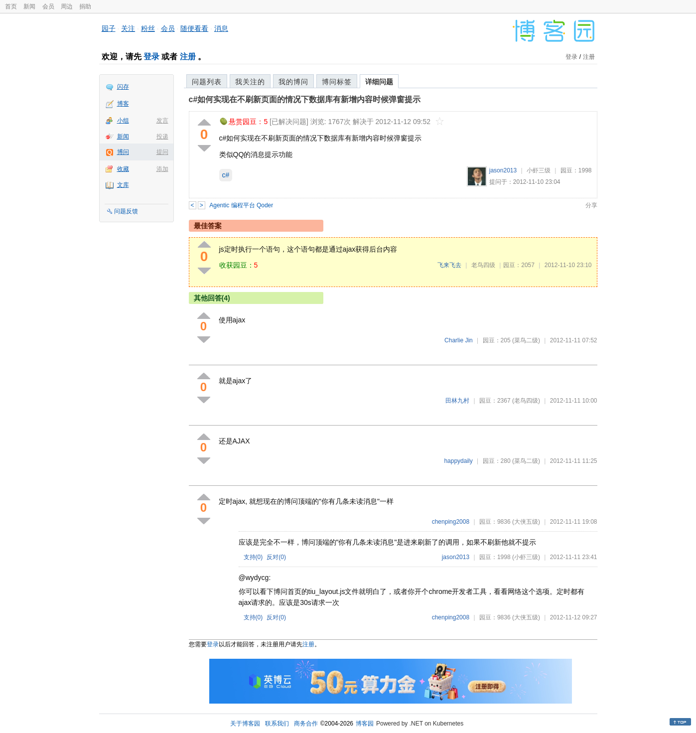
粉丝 (148, 28)
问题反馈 (126, 211)
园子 (109, 28)
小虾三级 (539, 170)
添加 (162, 168)
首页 (11, 6)
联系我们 (277, 723)
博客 (123, 103)
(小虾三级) (526, 557)
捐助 (85, 6)
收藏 (123, 168)
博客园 (365, 723)
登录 (151, 56)
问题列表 (207, 82)
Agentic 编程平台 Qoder (241, 205)
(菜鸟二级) (526, 340)
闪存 (123, 86)
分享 (591, 205)
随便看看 (194, 28)
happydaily (458, 460)
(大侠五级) (526, 521)
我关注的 (250, 82)
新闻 (29, 6)
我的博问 (293, 82)
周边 (67, 6)
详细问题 (379, 82)
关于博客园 (245, 723)
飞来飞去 (449, 265)
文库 (123, 184)
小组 (123, 120)
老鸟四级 (483, 265)
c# (226, 175)
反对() (276, 557)
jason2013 (503, 170)
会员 (48, 6)
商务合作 (306, 723)
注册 (188, 56)
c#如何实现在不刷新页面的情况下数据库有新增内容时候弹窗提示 (305, 99)
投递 (162, 136)
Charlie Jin (458, 340)
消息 (221, 28)
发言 (162, 120)
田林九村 (457, 400)
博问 (123, 151)
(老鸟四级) (526, 400)
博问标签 (337, 82)
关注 (128, 28)
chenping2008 (450, 521)
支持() (253, 557)
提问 (162, 151)
